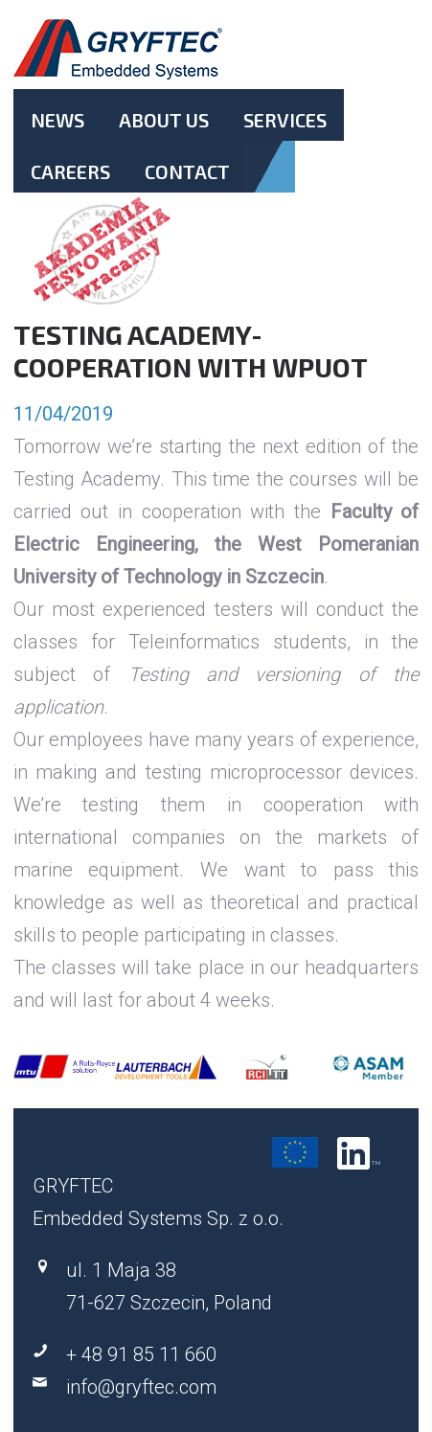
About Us (164, 119)
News (57, 119)
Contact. (187, 188)
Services (285, 119)
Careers (70, 171)
